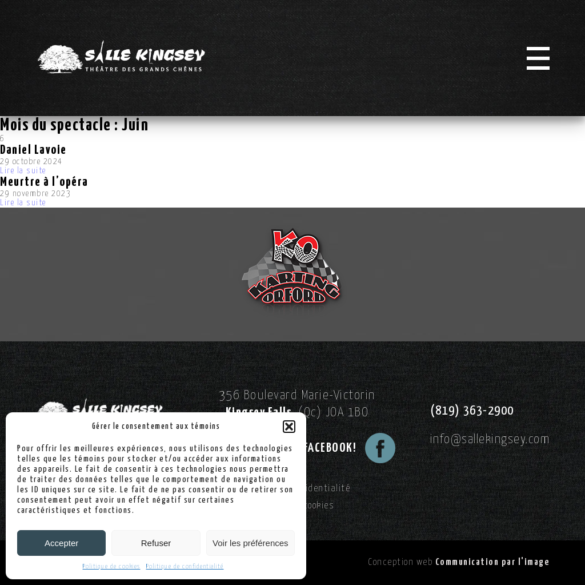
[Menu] (538, 58)
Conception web (459, 562)
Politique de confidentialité (185, 566)
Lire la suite (23, 170)
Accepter (61, 543)
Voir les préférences (251, 543)
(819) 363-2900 (472, 410)
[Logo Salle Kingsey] (121, 56)
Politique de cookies (112, 566)
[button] (289, 426)
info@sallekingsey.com (490, 439)
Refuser (156, 543)
